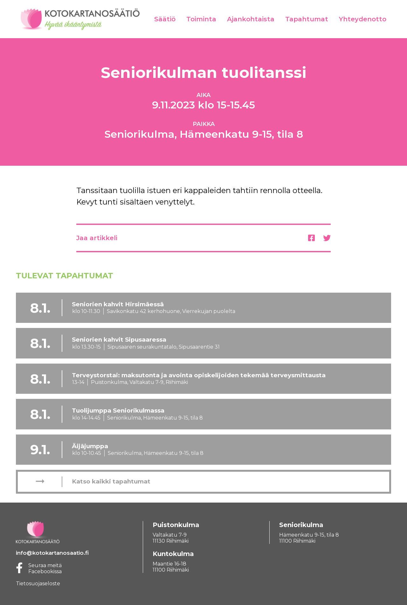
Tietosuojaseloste (38, 584)
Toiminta (201, 19)
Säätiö (165, 19)
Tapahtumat (306, 19)
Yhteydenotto (362, 19)
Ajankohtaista (250, 19)
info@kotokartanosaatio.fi (52, 553)
